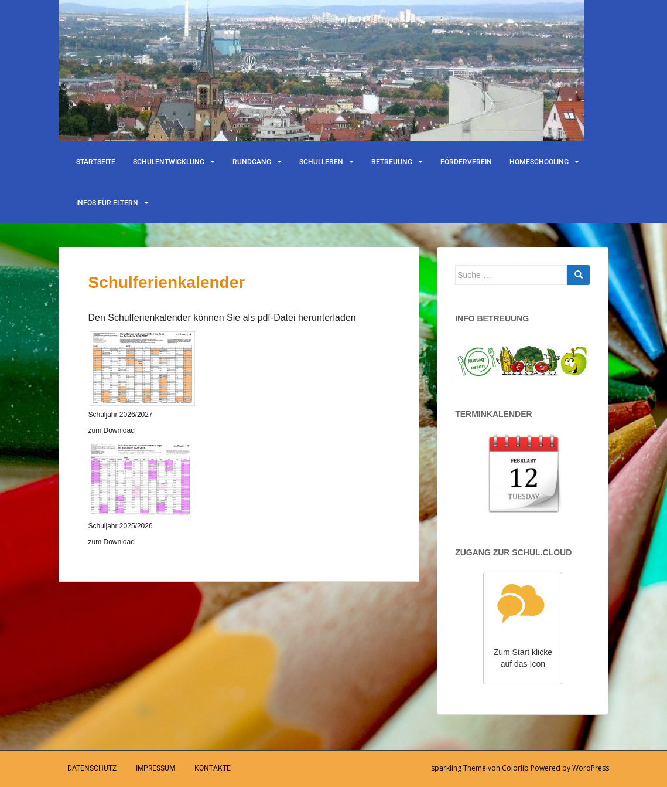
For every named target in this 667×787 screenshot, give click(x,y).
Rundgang (251, 162)
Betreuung (391, 162)
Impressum (155, 768)
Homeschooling (539, 162)
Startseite (95, 162)
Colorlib (515, 768)
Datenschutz (92, 768)
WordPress (590, 768)
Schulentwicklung (168, 162)
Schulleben (321, 162)
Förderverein (466, 162)
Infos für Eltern (107, 203)
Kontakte (212, 768)
